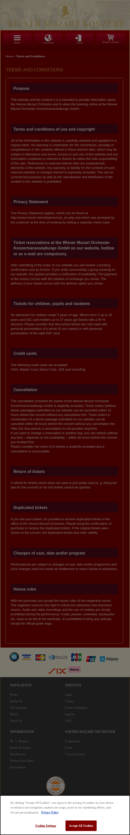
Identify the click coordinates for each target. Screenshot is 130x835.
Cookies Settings (45, 825)
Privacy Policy (50, 812)
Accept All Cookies (81, 825)
